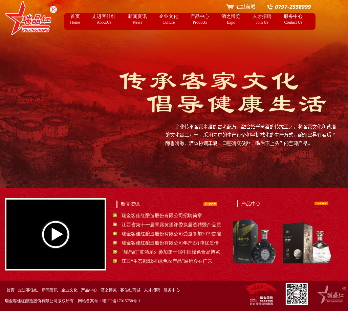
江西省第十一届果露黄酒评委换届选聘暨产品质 (171, 224)
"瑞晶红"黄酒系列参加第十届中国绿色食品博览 (171, 252)
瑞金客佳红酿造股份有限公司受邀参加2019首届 (171, 233)
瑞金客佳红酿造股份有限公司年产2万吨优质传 (170, 242)
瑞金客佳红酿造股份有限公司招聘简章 (162, 215)
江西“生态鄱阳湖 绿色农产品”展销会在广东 (167, 261)
